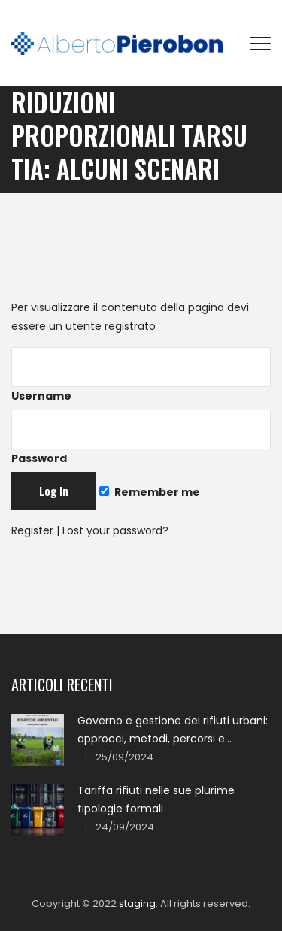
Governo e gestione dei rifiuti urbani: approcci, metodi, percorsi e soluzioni (172, 730)
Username (141, 375)
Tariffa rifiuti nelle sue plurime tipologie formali (156, 799)
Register (32, 530)
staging (137, 903)
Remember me (149, 492)
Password (141, 438)
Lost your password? (115, 530)
